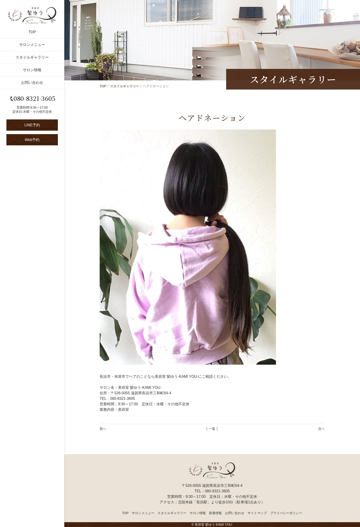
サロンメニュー (32, 45)
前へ (103, 429)
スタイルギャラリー (32, 57)
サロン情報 (32, 70)
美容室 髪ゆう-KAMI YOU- (214, 524)
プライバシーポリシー (286, 513)
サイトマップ (257, 513)
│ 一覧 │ (212, 429)
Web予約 (32, 140)
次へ (321, 429)
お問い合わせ (32, 83)
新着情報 (215, 513)
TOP (32, 32)
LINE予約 (32, 125)
